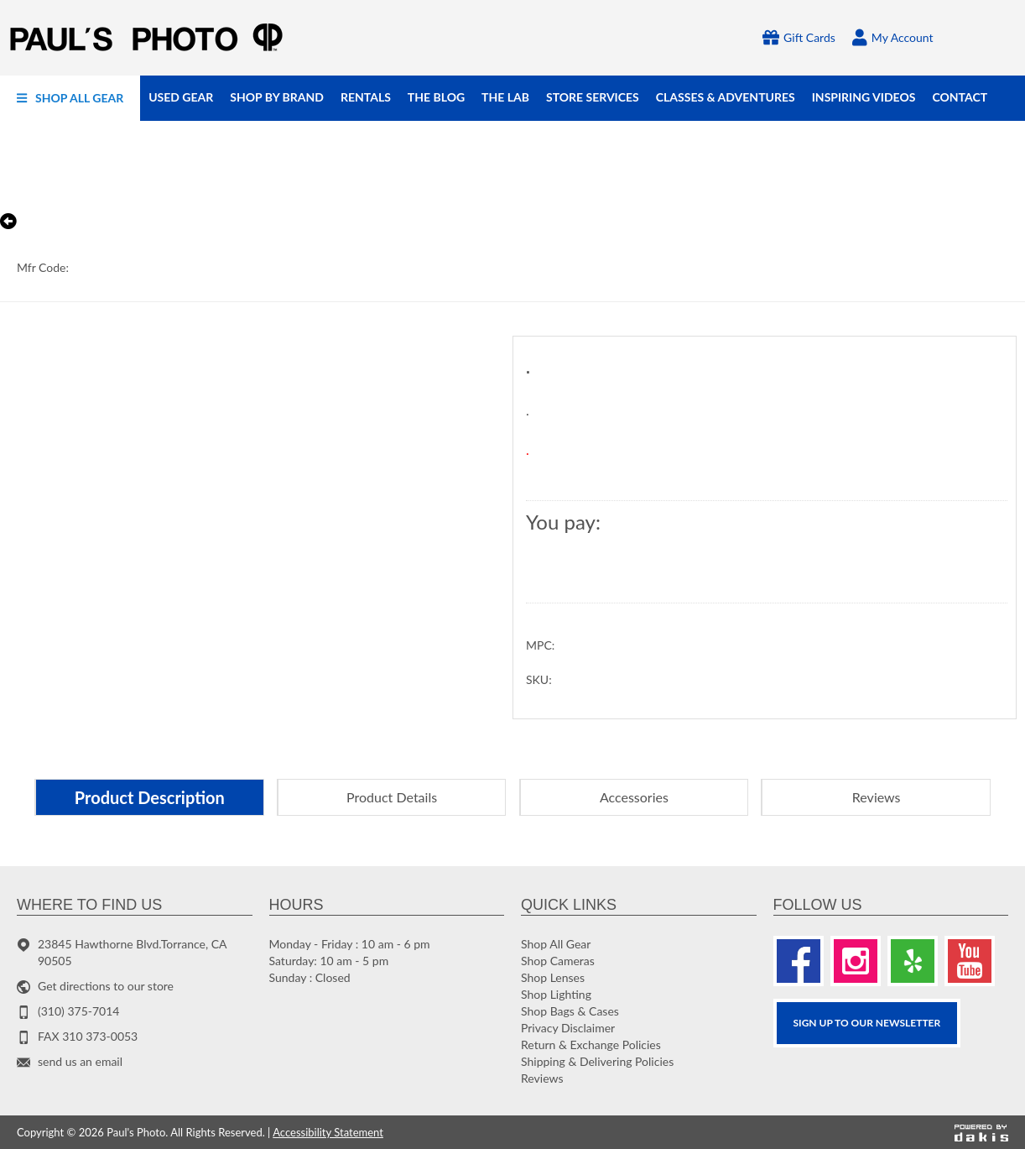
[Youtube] (969, 961)
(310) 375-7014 (78, 1011)
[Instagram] (855, 961)
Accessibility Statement (328, 1132)
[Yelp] (912, 961)
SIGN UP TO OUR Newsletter (867, 1022)
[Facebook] (798, 961)
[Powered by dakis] (981, 1132)
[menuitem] (70, 98)
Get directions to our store (106, 986)
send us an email (80, 1061)
